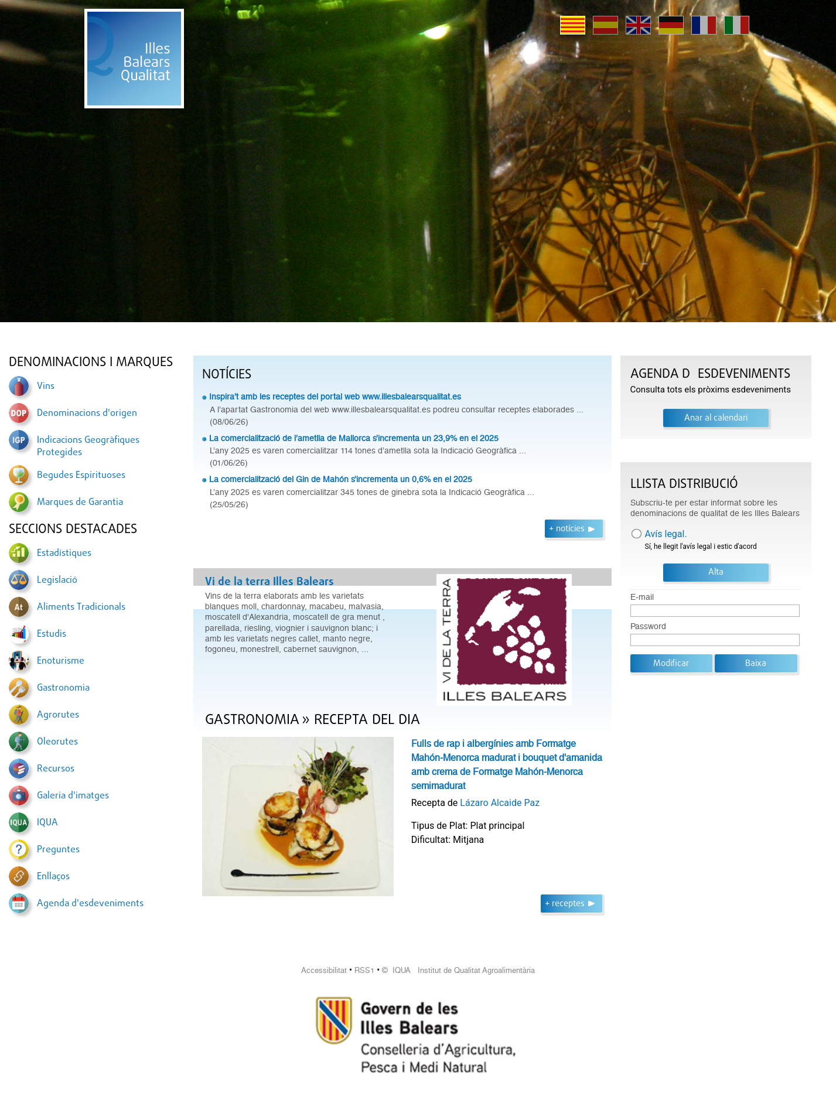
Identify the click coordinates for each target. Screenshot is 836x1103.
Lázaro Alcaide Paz (500, 802)
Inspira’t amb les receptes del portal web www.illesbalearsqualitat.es (335, 396)
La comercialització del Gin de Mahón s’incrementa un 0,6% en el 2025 (340, 479)
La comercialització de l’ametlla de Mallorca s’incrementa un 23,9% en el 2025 (354, 438)
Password (648, 626)
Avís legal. (666, 533)
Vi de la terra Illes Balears (269, 582)
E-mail (642, 597)
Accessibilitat (324, 970)
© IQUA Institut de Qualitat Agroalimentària (458, 970)
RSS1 (364, 970)
